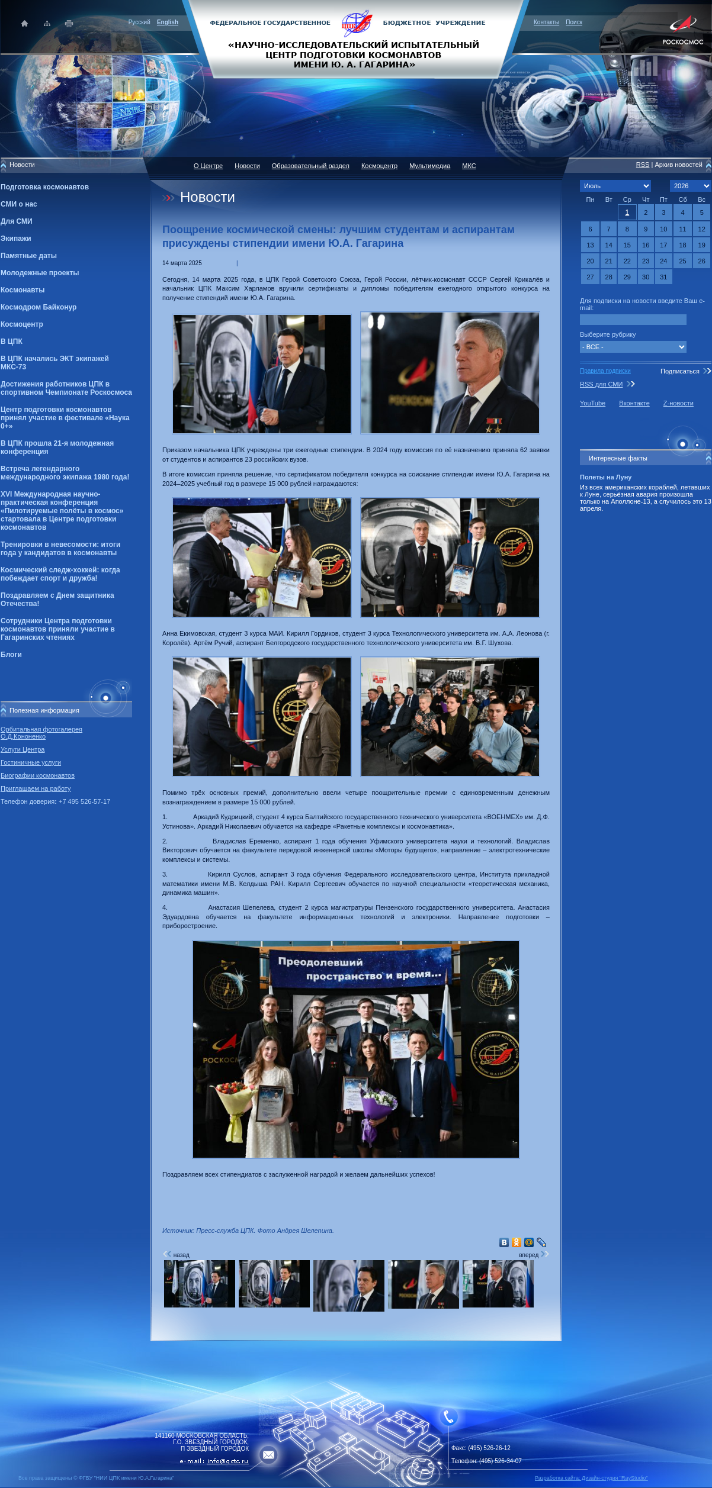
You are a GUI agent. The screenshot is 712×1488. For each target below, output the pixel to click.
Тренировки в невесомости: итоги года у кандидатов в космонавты (60, 548)
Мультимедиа (429, 165)
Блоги (11, 654)
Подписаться (680, 371)
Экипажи (16, 238)
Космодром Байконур (38, 307)
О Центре (208, 165)
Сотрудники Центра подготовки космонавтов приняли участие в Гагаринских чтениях (58, 629)
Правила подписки (605, 371)
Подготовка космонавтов (45, 187)
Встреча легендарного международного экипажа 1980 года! (65, 473)
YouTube (592, 403)
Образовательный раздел (310, 165)
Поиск (574, 22)
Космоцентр (22, 324)
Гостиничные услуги (31, 762)
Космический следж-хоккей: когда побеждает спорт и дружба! (60, 574)
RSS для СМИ (601, 384)
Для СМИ (17, 221)
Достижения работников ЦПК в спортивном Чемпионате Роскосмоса (66, 388)
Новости (247, 165)
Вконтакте (634, 403)
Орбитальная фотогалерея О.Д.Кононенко (41, 733)
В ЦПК (12, 341)
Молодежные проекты (40, 273)
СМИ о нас (19, 204)
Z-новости (678, 403)
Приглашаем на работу (35, 788)
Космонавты (22, 290)
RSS (643, 164)
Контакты (546, 22)
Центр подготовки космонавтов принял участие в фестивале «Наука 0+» (65, 417)
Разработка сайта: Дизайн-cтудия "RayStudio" (591, 1478)
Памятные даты (29, 256)
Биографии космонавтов (38, 775)
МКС (469, 165)
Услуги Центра (23, 749)
